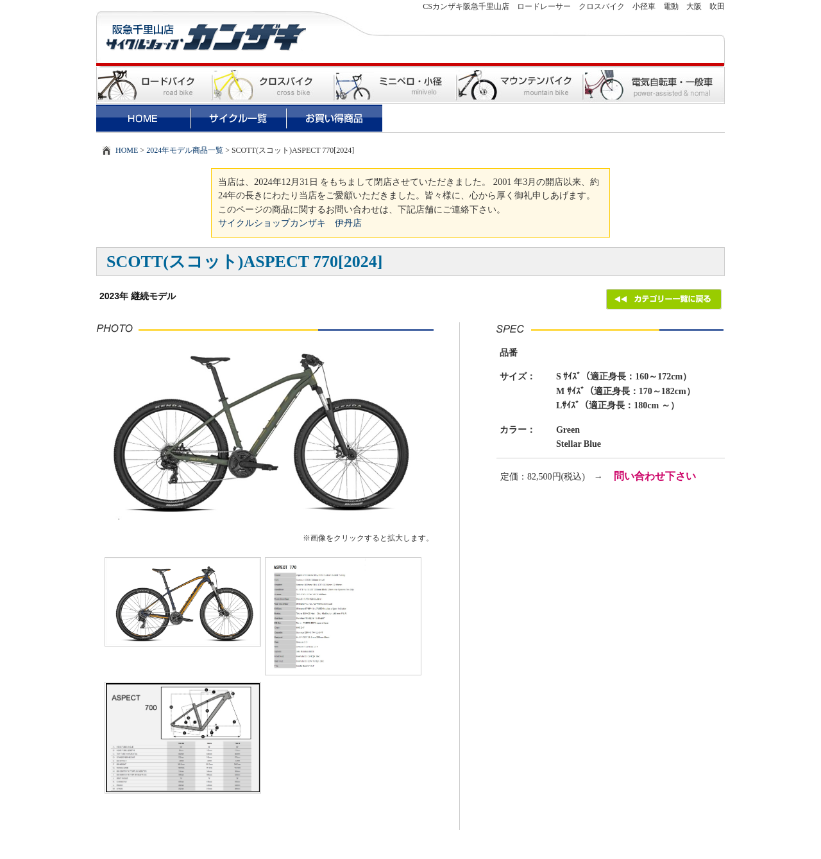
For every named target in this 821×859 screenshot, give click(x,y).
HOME (126, 150)
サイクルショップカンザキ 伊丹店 (290, 223)
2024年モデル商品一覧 (184, 150)
